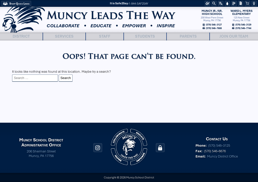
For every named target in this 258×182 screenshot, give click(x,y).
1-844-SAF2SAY (138, 3)
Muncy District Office (222, 156)
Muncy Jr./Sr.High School (212, 12)
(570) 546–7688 (213, 28)
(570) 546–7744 (243, 28)
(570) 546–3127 (213, 24)
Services (64, 36)
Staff (104, 36)
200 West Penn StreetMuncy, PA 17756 (212, 19)
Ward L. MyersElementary (241, 12)
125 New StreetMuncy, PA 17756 (241, 19)
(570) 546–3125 (219, 145)
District (21, 36)
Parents (188, 36)
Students (145, 36)
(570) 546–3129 (243, 24)
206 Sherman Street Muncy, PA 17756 (41, 153)
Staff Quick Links (19, 3)
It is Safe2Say (119, 3)
